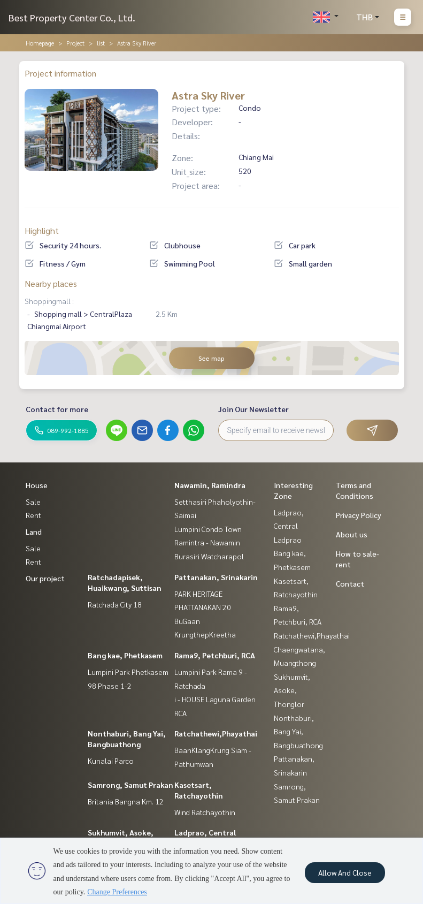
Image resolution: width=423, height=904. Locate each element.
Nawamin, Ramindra (209, 485)
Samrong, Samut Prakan (130, 784)
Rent (33, 515)
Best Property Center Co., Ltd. (72, 17)
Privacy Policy (358, 515)
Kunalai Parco (111, 760)
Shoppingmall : (49, 301)
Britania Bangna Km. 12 (126, 801)
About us (351, 534)
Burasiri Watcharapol (209, 556)
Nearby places (51, 283)
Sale (33, 501)
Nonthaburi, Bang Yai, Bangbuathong (298, 731)
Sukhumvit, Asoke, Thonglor (292, 690)
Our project (45, 578)
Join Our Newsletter (253, 409)
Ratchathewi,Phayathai (215, 733)
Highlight (42, 230)
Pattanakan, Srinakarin (216, 577)
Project (75, 43)
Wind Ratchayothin (204, 812)
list (101, 43)
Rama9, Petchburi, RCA (214, 655)
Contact (350, 583)
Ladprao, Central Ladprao (289, 525)
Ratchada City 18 (115, 604)
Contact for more (57, 409)
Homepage (40, 43)
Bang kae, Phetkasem (125, 655)
